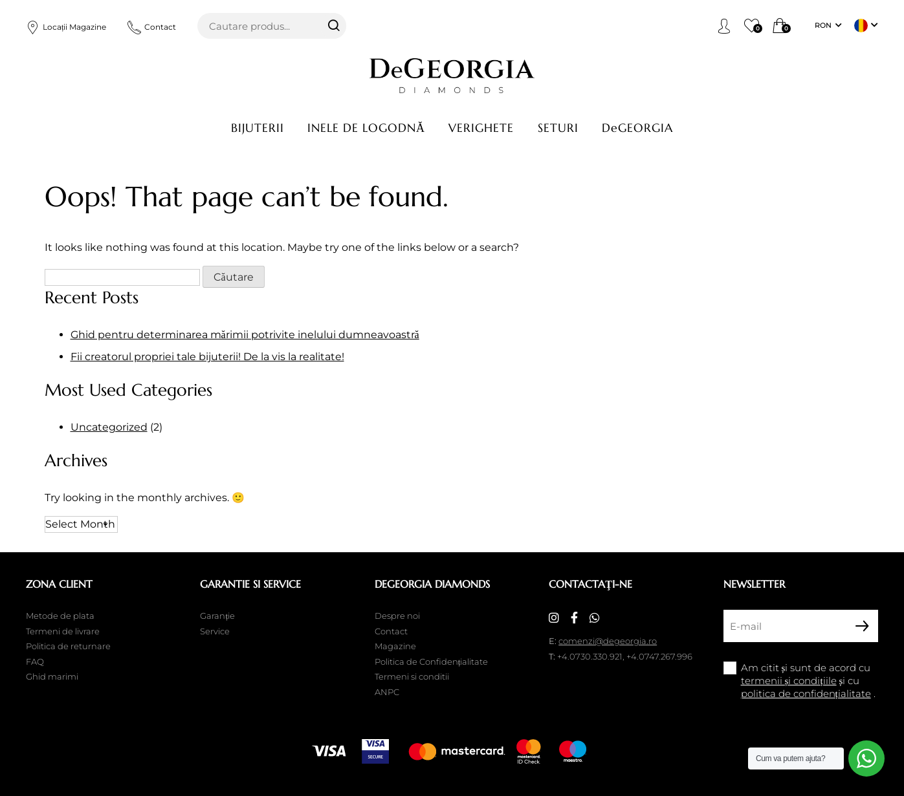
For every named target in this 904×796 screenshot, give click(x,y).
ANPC (387, 692)
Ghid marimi (52, 676)
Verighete (481, 127)
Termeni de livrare (63, 631)
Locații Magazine (66, 27)
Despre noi (397, 615)
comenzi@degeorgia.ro (607, 641)
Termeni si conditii (412, 676)
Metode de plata (60, 615)
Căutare (333, 26)
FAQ (35, 661)
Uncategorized (109, 427)
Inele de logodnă (366, 127)
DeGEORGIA (637, 127)
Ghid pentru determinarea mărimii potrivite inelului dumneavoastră (245, 334)
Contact (151, 27)
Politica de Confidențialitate (432, 661)
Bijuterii (257, 127)
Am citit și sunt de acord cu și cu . (808, 681)
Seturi (558, 127)
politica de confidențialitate (806, 693)
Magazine (395, 646)
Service (215, 631)
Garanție (217, 615)
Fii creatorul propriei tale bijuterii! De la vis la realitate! (207, 356)
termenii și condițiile (789, 680)
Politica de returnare (68, 646)
